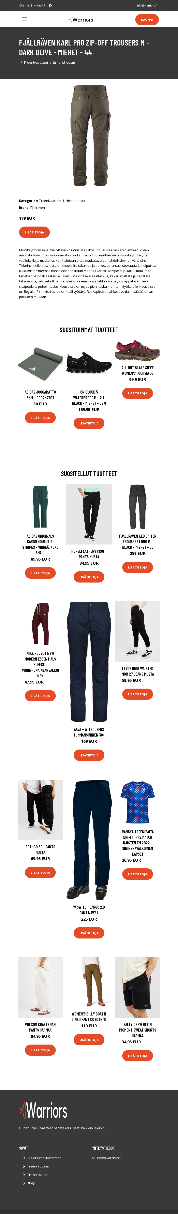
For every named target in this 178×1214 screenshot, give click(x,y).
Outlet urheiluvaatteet (44, 1158)
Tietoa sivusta (37, 1175)
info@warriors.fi (147, 5)
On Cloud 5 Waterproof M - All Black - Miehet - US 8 (89, 397)
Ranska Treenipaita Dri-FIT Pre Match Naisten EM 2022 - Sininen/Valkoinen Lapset (138, 842)
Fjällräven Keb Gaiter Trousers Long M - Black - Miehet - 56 (137, 541)
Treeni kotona (38, 1166)
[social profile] (50, 5)
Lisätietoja (34, 232)
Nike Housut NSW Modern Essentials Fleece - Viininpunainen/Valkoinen (40, 664)
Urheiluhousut (64, 62)
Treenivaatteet (36, 62)
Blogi (31, 1183)
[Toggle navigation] (24, 19)
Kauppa (147, 19)
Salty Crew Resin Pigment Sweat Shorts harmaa (137, 1030)
